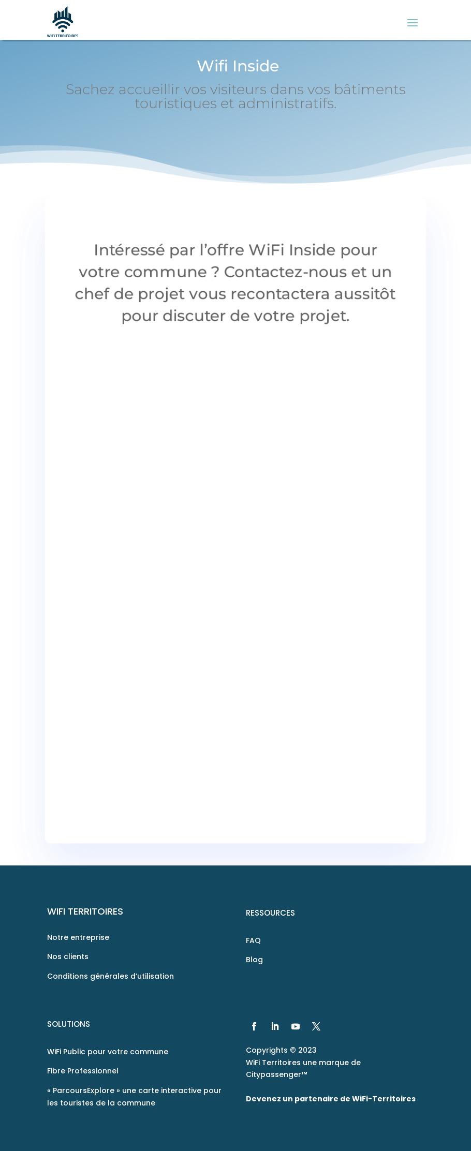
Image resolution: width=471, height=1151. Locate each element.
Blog (254, 959)
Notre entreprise (78, 937)
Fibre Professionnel (83, 1071)
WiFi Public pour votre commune (107, 1052)
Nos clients (68, 956)
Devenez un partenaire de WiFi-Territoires (331, 1099)
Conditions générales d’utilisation (110, 976)
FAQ (253, 940)
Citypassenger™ (276, 1074)
